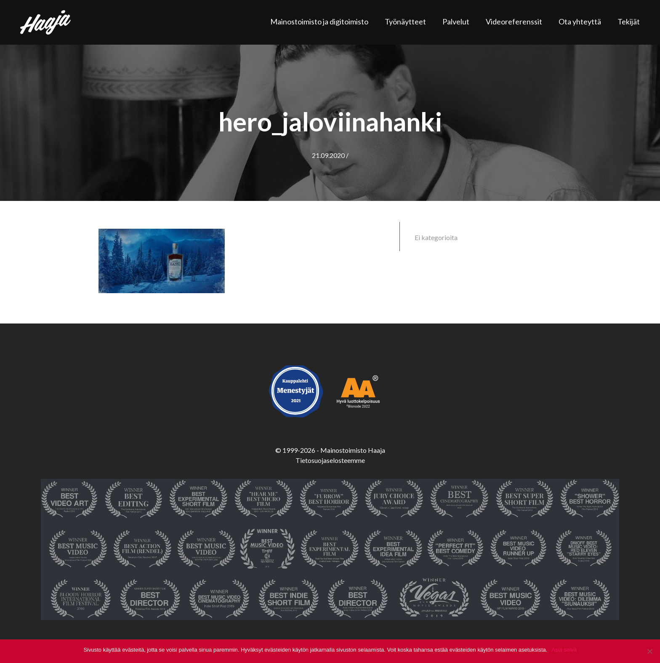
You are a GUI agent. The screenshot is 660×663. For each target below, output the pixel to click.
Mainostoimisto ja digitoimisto (319, 21)
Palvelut (455, 21)
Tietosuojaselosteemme (330, 460)
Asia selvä (563, 650)
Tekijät (628, 21)
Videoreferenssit (514, 21)
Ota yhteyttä (580, 21)
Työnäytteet (405, 21)
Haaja (45, 22)
